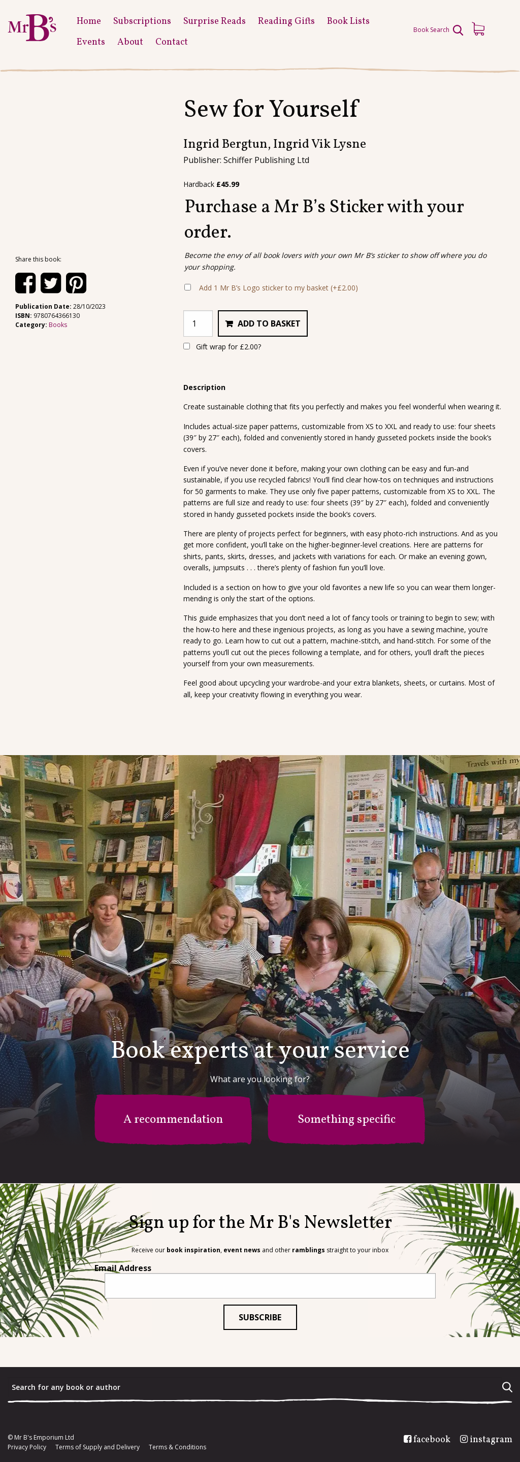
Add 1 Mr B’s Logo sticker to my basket (278, 288)
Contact (171, 42)
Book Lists (348, 21)
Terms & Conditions (177, 1447)
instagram (491, 1440)
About (130, 42)
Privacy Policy (27, 1447)
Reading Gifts (286, 21)
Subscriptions (142, 21)
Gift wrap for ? (222, 346)
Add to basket (269, 323)
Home (89, 21)
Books (58, 324)
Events (91, 42)
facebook (431, 1440)
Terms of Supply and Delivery (97, 1447)
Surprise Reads (214, 21)
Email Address (122, 1268)
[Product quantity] (198, 323)
